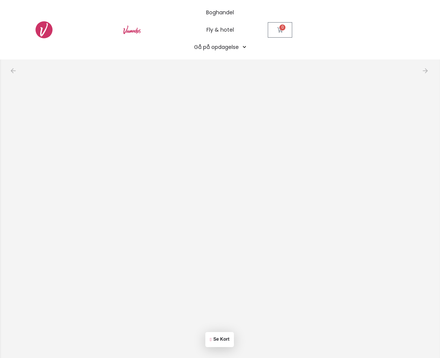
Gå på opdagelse (220, 47)
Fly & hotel (220, 30)
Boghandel (220, 12)
